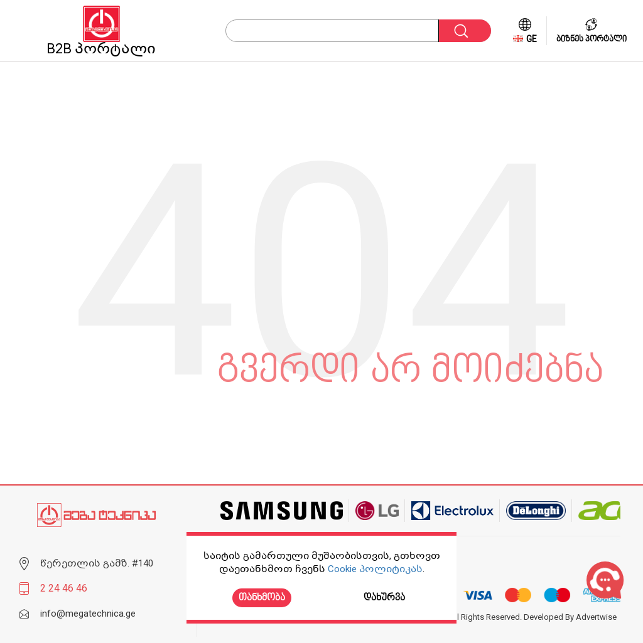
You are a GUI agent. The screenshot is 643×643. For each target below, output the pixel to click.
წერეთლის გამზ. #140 (96, 563)
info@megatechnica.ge (88, 613)
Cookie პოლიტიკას (375, 569)
